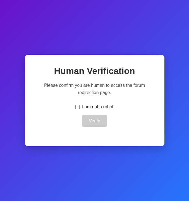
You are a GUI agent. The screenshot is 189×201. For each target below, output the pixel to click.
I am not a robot (97, 106)
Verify (94, 120)
